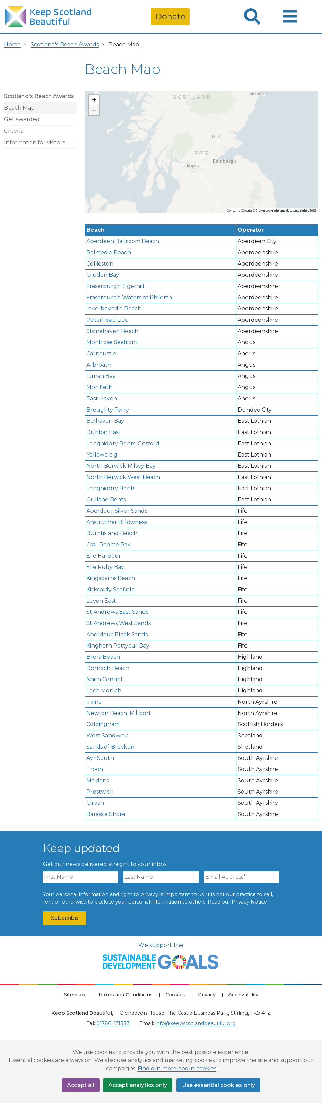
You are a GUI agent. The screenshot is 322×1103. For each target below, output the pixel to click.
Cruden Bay (102, 275)
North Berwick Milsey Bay (121, 466)
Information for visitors (34, 142)
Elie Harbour (103, 556)
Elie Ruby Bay (105, 567)
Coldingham (103, 724)
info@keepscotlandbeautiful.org (195, 1023)
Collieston (99, 263)
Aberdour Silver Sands (116, 511)
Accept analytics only (138, 1085)
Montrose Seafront (112, 342)
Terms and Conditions (125, 995)
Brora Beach (103, 657)
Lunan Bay (101, 376)
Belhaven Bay (105, 421)
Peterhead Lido (107, 320)
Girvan (95, 803)
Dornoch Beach (107, 668)
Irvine (94, 702)
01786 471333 (113, 1023)
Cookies (175, 995)
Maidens (97, 780)
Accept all (80, 1085)
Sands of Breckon (110, 747)
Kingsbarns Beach (110, 578)
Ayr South (100, 758)
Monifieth (99, 387)
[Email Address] (241, 877)
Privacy (207, 995)
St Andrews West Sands (118, 623)
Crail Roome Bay (108, 544)
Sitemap (74, 995)
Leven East (101, 600)
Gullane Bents (106, 499)
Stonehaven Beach (112, 331)
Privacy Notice (249, 902)
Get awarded (22, 119)
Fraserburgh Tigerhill (115, 286)
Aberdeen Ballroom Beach (122, 241)
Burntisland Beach (111, 533)
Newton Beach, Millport (118, 713)
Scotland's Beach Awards (65, 44)
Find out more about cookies (177, 1069)
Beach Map (19, 108)
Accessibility (243, 995)
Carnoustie (101, 353)
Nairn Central (104, 679)
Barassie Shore (105, 814)
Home (12, 44)
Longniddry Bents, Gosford (122, 443)
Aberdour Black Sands (117, 634)
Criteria (13, 131)
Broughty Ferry (107, 409)
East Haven (101, 398)
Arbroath (98, 365)
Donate (170, 16)
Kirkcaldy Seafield (110, 589)
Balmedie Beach (108, 252)
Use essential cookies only (218, 1085)
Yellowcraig (101, 454)
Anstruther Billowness (116, 522)
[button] (94, 100)
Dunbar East (103, 432)
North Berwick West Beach (123, 477)
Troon (94, 769)
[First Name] (80, 877)
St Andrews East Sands (117, 612)
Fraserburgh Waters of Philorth (129, 297)
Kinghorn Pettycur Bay (117, 645)
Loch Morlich (103, 690)
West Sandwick (107, 735)
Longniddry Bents (110, 488)
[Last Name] (161, 877)
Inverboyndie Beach (113, 308)
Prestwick (99, 791)
